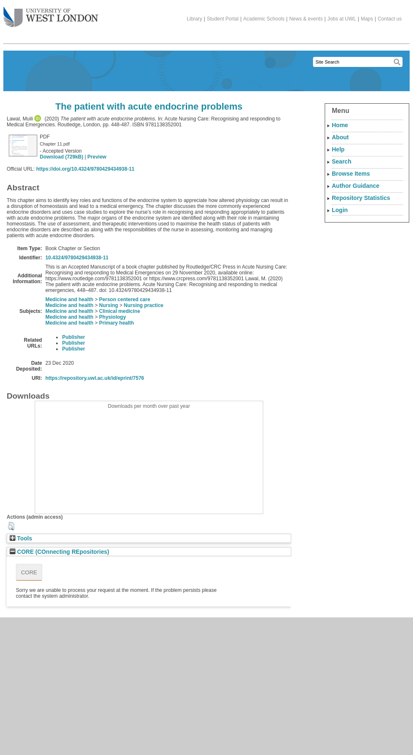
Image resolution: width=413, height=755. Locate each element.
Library (194, 19)
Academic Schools (264, 19)
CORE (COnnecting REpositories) (59, 552)
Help (338, 149)
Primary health (116, 323)
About (340, 137)
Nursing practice (144, 305)
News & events (306, 19)
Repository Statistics (361, 198)
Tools (21, 538)
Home (340, 125)
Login (340, 210)
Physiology (112, 317)
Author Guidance (356, 185)
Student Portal (223, 19)
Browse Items (351, 173)
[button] (11, 526)
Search (341, 161)
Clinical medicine (119, 311)
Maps (367, 19)
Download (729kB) (61, 157)
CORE (29, 572)
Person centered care (124, 299)
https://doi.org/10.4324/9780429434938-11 (85, 169)
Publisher (73, 337)
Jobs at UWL (341, 19)
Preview (96, 157)
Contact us (390, 19)
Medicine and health (69, 299)
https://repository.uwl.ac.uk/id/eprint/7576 (94, 378)
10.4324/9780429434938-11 (76, 258)
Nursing (108, 305)
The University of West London (50, 13)
